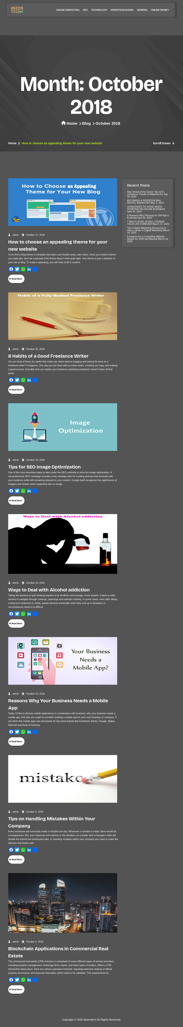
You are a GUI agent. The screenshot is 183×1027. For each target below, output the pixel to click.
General (142, 9)
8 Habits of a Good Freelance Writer (48, 356)
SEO (85, 9)
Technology (99, 9)
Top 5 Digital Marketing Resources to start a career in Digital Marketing (146, 229)
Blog (86, 123)
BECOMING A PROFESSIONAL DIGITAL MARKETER (144, 201)
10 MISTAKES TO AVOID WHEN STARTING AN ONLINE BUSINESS (146, 207)
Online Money (160, 9)
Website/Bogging (122, 9)
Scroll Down (164, 143)
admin (15, 235)
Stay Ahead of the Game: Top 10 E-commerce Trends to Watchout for (145, 193)
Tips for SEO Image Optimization (44, 467)
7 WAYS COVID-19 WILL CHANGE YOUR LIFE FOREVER (145, 222)
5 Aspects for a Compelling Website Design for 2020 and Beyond (146, 237)
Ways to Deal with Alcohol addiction (49, 590)
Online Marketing (68, 9)
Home (72, 123)
